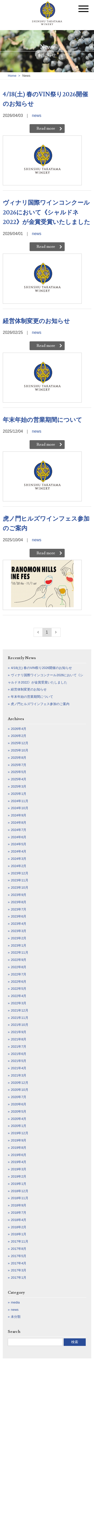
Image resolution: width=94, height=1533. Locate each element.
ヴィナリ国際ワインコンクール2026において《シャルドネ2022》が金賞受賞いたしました (46, 212)
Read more (46, 128)
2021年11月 (19, 1018)
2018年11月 (19, 1198)
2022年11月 (19, 952)
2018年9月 (18, 1205)
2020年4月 (18, 1119)
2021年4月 (18, 1068)
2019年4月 (18, 1162)
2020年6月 (18, 1104)
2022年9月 (18, 960)
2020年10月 (19, 1090)
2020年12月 (19, 1083)
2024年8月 (18, 822)
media (15, 1302)
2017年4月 (18, 1263)
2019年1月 (18, 1184)
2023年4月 (18, 924)
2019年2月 (18, 1176)
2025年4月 (18, 779)
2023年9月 (18, 895)
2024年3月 (18, 859)
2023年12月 (19, 873)
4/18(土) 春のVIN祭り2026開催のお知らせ (45, 99)
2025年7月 (18, 765)
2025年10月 (19, 750)
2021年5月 (18, 1061)
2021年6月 (18, 1054)
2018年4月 (18, 1220)
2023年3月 (18, 931)
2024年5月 (18, 844)
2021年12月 (19, 1010)
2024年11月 (19, 801)
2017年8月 (18, 1249)
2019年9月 (18, 1140)
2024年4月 (18, 851)
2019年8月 (18, 1147)
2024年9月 (18, 815)
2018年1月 (18, 1234)
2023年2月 (18, 938)
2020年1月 (18, 1126)
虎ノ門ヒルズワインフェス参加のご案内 (46, 523)
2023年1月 (18, 945)
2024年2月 (18, 866)
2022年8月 (18, 967)
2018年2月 (18, 1227)
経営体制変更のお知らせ (36, 321)
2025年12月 (19, 743)
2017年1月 (18, 1277)
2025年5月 (18, 772)
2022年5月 (18, 988)
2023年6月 (18, 916)
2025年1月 (18, 794)
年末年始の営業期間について (42, 420)
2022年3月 (18, 1003)
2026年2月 (18, 736)
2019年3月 (18, 1169)
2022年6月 (18, 981)
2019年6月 (18, 1155)
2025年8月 (18, 757)
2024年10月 (19, 808)
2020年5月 (18, 1111)
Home (12, 76)
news (36, 115)
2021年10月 (19, 1025)
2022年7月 (18, 974)
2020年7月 (18, 1097)
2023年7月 (18, 909)
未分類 (16, 1317)
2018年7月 (18, 1212)
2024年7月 (18, 830)
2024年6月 (18, 837)
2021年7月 (18, 1046)
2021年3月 (18, 1075)
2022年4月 (18, 996)
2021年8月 (18, 1039)
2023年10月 (19, 887)
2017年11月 (19, 1241)
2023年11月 (19, 880)
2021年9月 (18, 1032)
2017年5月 (18, 1256)
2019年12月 (19, 1133)
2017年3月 (18, 1270)
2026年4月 (18, 729)
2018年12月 (19, 1191)
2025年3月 (18, 786)
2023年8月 (18, 902)
